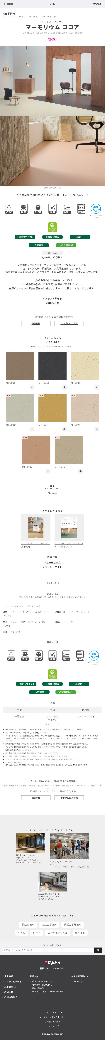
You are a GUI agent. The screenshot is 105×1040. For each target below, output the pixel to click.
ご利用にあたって (53, 1021)
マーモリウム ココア (50, 17)
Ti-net (77, 981)
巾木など (80, 932)
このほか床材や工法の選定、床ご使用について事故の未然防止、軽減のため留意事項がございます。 (41, 759)
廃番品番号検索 (72, 924)
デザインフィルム (47, 991)
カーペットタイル (57, 932)
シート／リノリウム (17, 17)
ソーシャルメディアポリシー (52, 1017)
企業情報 (8, 976)
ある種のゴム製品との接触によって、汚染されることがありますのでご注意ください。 (36, 756)
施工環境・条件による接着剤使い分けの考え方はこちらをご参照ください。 (32, 753)
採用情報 (8, 986)
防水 (42, 981)
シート (36, 932)
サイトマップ (52, 1026)
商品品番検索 (49, 924)
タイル (21, 932)
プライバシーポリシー (52, 1012)
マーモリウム (34, 17)
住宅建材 (42, 984)
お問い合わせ (10, 996)
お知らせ (8, 991)
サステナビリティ (12, 981)
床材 (38, 988)
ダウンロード (32, 387)
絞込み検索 (28, 924)
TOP (4, 17)
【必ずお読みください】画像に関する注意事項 (53, 316)
